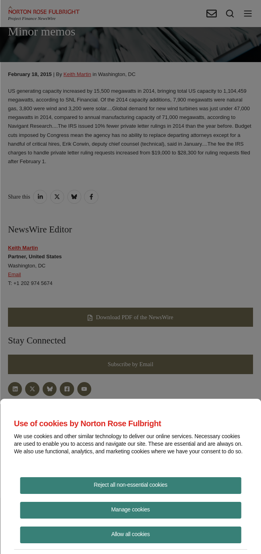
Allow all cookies (130, 534)
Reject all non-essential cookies (130, 485)
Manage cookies (130, 509)
